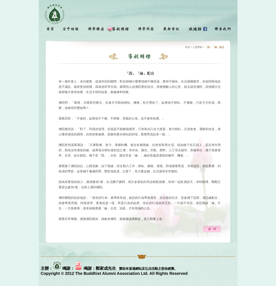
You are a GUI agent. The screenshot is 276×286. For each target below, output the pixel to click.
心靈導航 (197, 47)
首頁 (187, 47)
